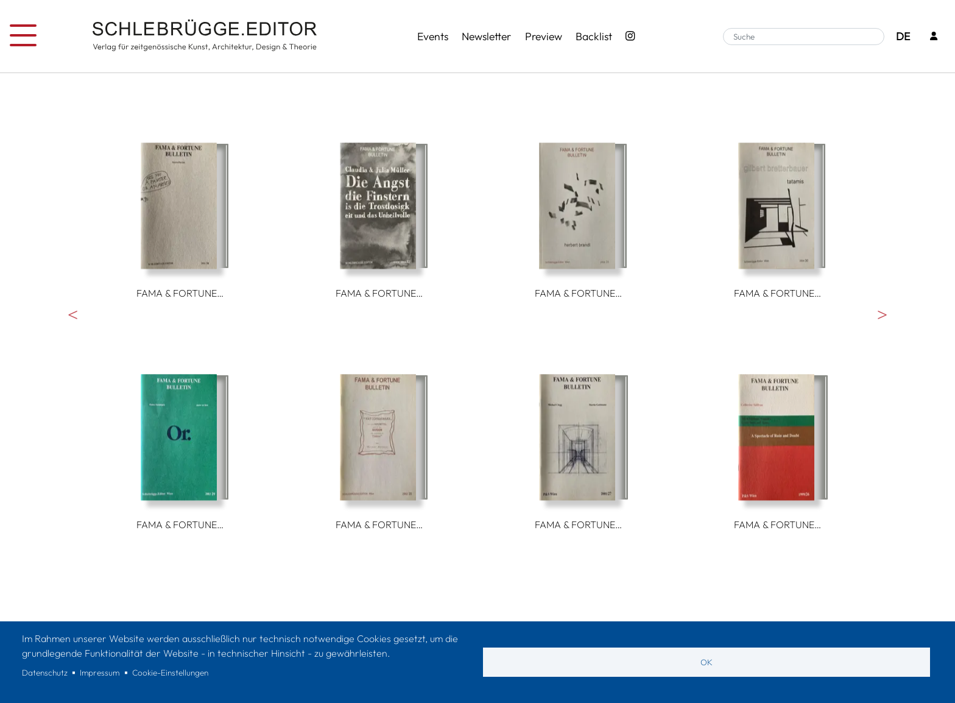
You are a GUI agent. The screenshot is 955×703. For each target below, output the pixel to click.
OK (706, 662)
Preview (543, 36)
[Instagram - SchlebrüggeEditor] (630, 36)
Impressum (99, 672)
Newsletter (486, 36)
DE (903, 36)
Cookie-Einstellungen (170, 672)
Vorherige (73, 314)
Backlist (594, 36)
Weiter (882, 314)
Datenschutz (45, 672)
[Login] (933, 37)
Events (432, 36)
